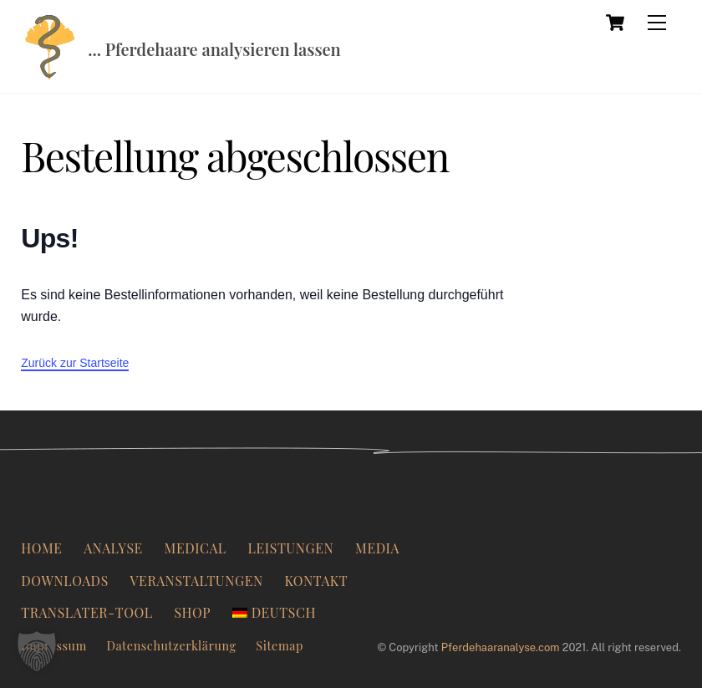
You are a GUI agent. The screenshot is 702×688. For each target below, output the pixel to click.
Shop (192, 612)
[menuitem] (274, 613)
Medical (195, 548)
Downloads (65, 580)
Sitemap (279, 645)
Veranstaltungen (196, 580)
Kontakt (316, 580)
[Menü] (657, 22)
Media (377, 548)
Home (41, 548)
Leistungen (290, 548)
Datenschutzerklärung (171, 645)
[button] (37, 651)
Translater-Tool (87, 612)
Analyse (113, 548)
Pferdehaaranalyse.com (500, 647)
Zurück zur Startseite (75, 362)
